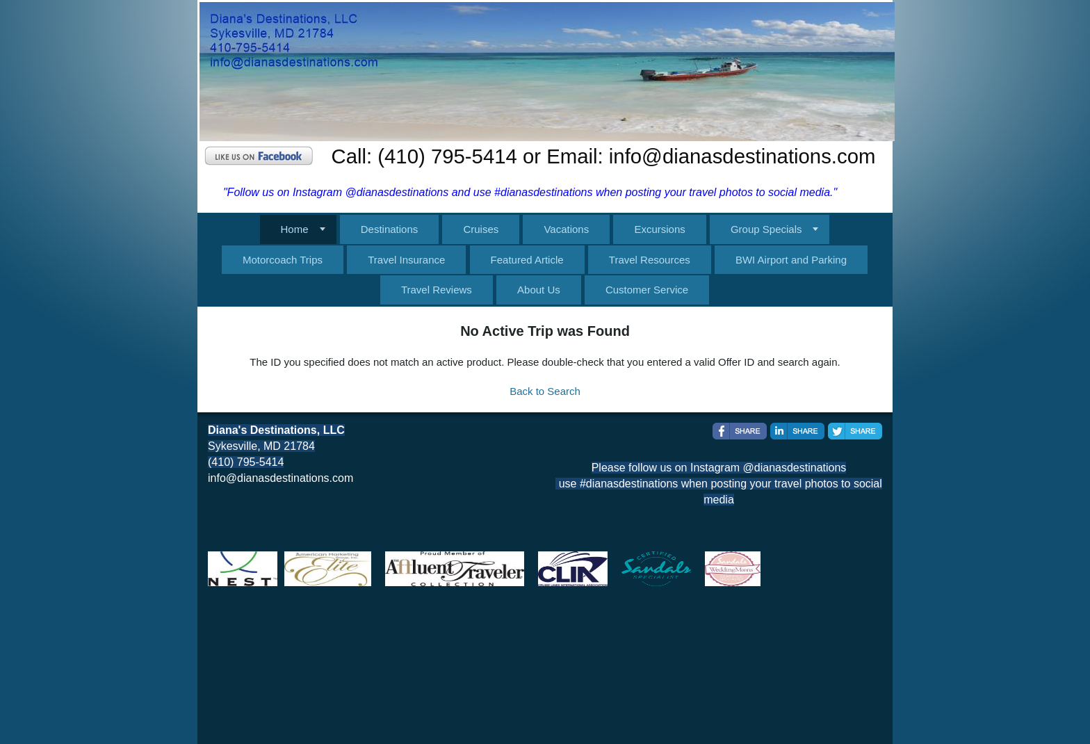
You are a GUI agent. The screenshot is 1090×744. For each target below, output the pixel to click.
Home (295, 229)
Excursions (659, 229)
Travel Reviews (436, 290)
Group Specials (766, 229)
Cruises (480, 229)
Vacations (566, 229)
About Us (538, 290)
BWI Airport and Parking (791, 260)
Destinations (389, 229)
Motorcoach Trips (283, 260)
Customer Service (646, 290)
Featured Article (527, 260)
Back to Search (545, 391)
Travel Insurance (406, 260)
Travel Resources (649, 260)
